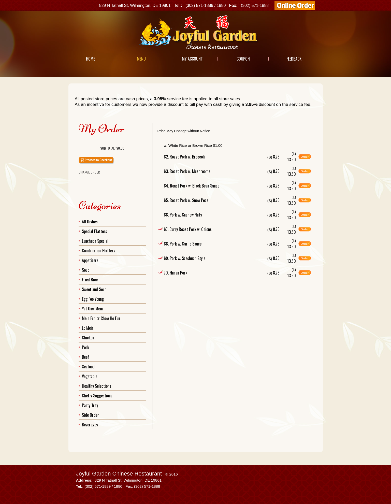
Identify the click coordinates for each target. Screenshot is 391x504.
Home (90, 59)
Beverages (90, 425)
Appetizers (90, 260)
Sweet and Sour (94, 289)
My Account (192, 59)
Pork (85, 347)
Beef (85, 357)
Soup (85, 270)
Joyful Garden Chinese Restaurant (119, 473)
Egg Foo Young (93, 299)
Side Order (90, 415)
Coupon (243, 59)
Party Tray (90, 405)
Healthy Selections (96, 386)
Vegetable (89, 376)
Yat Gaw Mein (92, 309)
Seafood (88, 367)
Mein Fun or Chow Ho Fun (101, 318)
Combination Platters (98, 251)
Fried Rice (90, 280)
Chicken (88, 338)
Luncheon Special (95, 241)
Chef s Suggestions (97, 396)
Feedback (293, 59)
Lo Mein (88, 328)
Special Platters (94, 231)
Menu (141, 59)
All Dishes (90, 222)
